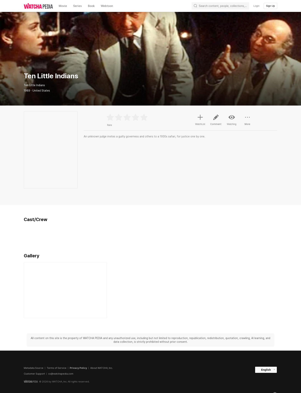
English (266, 369)
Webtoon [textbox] (107, 6)
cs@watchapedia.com (60, 373)
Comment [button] (216, 121)
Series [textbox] (77, 6)
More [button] (247, 121)
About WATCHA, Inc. (101, 368)
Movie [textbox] (63, 6)
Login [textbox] (256, 5)
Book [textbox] (91, 6)
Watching (232, 119)
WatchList (200, 119)
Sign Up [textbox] (270, 5)
